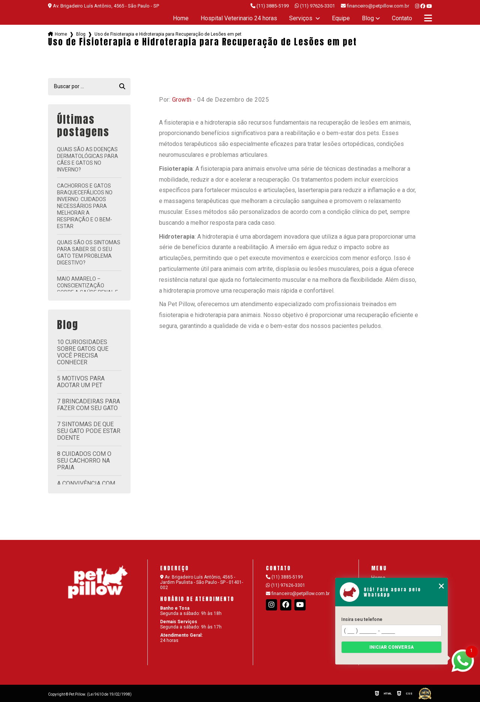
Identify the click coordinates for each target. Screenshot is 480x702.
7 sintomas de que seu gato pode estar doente (88, 431)
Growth (182, 99)
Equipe (341, 18)
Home (181, 18)
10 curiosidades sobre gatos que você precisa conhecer (82, 352)
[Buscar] (122, 86)
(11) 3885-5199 (269, 6)
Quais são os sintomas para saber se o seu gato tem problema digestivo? (88, 252)
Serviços (301, 18)
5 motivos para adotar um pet (81, 382)
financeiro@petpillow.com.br (298, 593)
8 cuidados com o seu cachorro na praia (84, 460)
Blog (368, 18)
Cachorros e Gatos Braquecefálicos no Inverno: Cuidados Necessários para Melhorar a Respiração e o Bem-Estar (84, 206)
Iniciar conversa (391, 647)
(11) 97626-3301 (315, 6)
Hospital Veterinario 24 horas (239, 18)
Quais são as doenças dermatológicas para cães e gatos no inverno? (87, 159)
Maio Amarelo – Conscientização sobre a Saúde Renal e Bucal (87, 289)
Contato (402, 18)
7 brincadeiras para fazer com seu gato (88, 405)
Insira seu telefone (361, 619)
